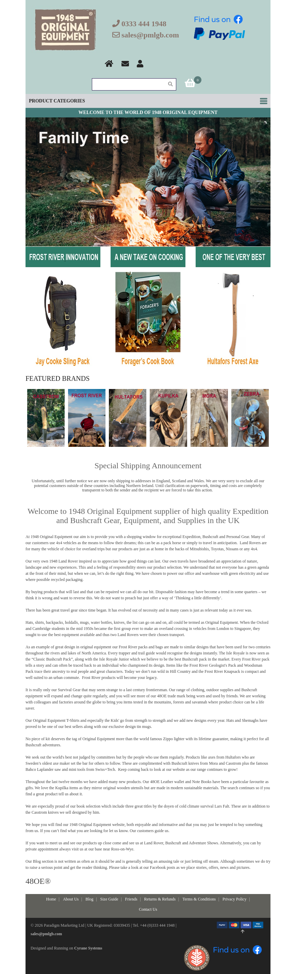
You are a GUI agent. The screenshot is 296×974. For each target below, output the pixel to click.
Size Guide (109, 899)
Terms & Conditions (199, 899)
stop (172, 240)
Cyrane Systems (88, 948)
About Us (71, 899)
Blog (89, 899)
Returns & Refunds (160, 899)
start (123, 240)
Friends (131, 899)
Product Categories (57, 100)
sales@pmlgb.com (150, 35)
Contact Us (148, 909)
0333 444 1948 (143, 23)
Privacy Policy (234, 899)
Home (51, 899)
